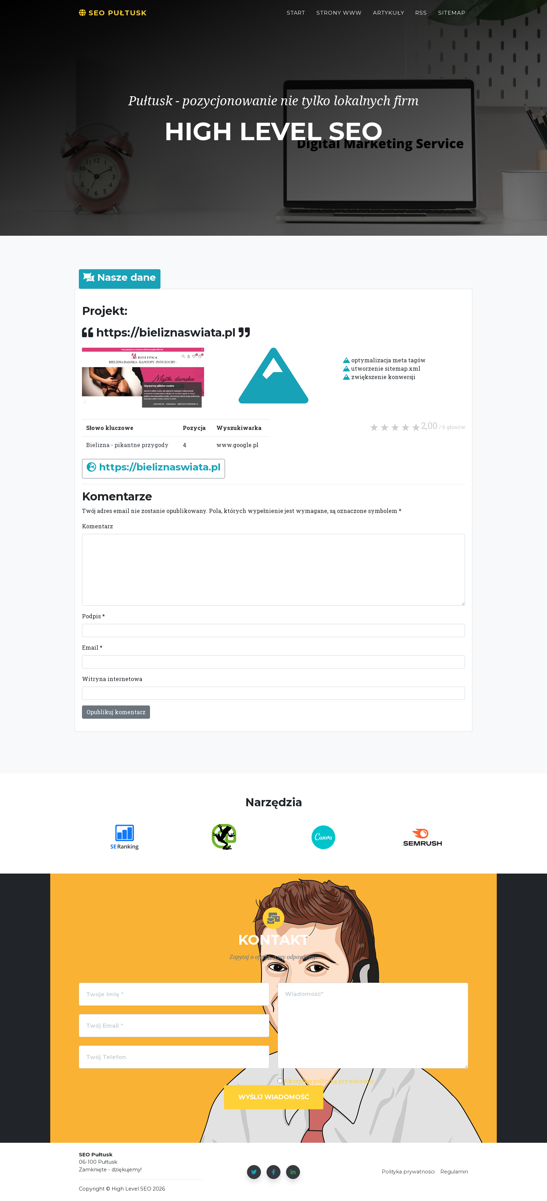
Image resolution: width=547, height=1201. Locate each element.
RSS (421, 16)
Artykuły (388, 16)
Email (92, 647)
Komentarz (97, 526)
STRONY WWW (339, 16)
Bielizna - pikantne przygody (127, 444)
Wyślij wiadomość (273, 1097)
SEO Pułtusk (118, 16)
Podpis (93, 616)
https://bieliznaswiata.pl (159, 467)
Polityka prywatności (408, 1172)
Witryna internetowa (112, 678)
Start (296, 16)
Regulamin (454, 1172)
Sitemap (451, 16)
